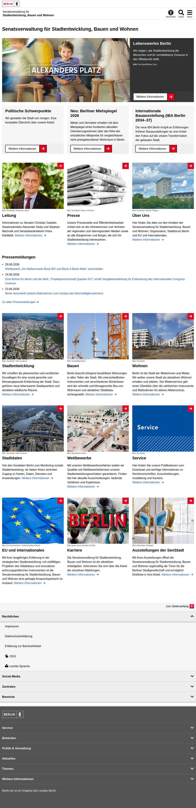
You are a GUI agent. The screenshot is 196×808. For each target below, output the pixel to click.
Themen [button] (8, 768)
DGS (10, 656)
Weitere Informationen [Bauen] (99, 394)
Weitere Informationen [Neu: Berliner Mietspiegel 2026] (87, 148)
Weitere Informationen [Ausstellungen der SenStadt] (176, 574)
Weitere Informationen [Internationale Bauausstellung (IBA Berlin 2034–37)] (152, 148)
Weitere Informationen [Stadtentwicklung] (16, 394)
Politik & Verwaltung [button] (16, 748)
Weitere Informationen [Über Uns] (146, 239)
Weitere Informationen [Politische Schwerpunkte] (22, 148)
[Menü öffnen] (189, 13)
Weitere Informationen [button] (18, 779)
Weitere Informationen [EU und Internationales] (28, 582)
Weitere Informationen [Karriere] (81, 574)
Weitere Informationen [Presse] (81, 243)
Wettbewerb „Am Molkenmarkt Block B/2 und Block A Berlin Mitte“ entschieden (54, 268)
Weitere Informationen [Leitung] (29, 235)
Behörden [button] (9, 738)
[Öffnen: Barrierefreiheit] (171, 13)
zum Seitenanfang (177, 606)
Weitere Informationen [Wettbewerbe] (81, 486)
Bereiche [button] (8, 697)
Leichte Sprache (17, 666)
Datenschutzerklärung (18, 636)
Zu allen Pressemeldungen (19, 302)
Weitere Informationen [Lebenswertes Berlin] (150, 96)
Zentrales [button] (8, 686)
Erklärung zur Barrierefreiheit (23, 646)
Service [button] (7, 728)
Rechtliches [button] (10, 616)
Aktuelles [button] (8, 758)
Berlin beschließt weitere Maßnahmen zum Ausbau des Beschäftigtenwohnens (54, 293)
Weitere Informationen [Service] (146, 482)
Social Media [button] (11, 676)
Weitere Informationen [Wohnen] (146, 394)
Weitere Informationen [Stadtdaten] (36, 478)
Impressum (12, 626)
